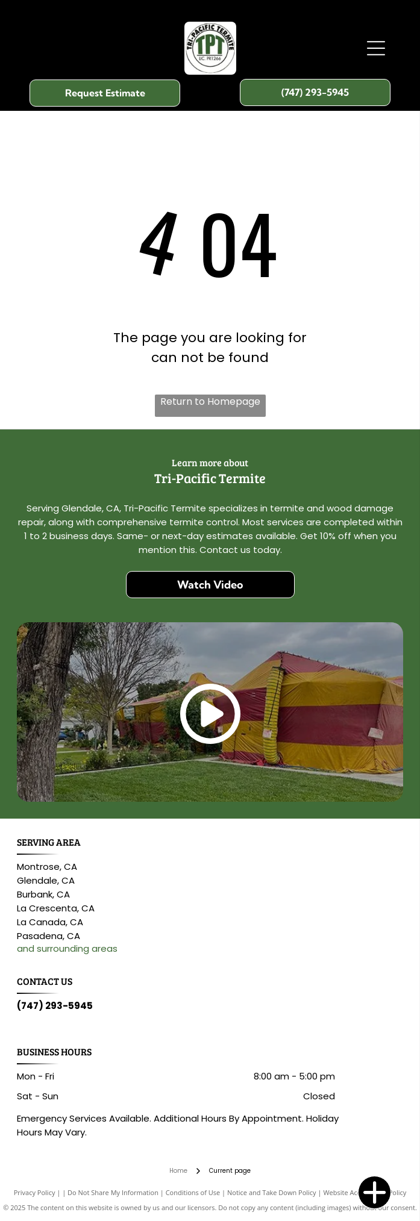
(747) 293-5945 (55, 1005)
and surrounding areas (67, 948)
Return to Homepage (210, 401)
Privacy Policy (34, 1192)
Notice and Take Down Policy (271, 1192)
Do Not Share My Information (112, 1192)
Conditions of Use (193, 1192)
